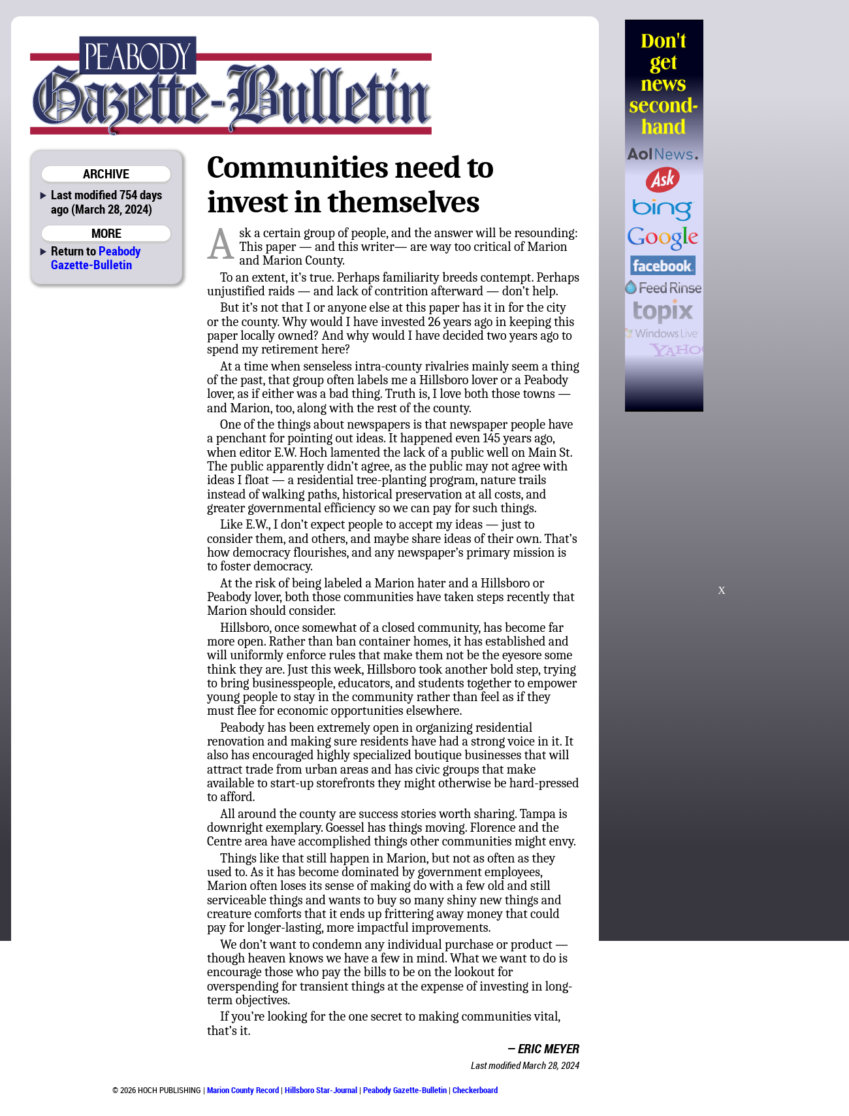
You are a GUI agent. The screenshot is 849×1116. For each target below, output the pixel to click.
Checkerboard (475, 1090)
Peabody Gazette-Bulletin (95, 257)
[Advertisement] (721, 509)
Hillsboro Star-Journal (321, 1090)
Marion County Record (243, 1090)
